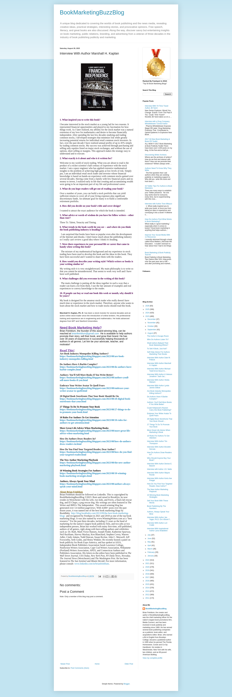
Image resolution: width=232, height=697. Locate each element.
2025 (147, 309)
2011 (147, 598)
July (149, 535)
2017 (147, 577)
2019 (147, 570)
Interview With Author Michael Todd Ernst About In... (158, 370)
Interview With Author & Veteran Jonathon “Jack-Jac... (159, 375)
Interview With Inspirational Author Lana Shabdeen (157, 530)
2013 (147, 591)
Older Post (129, 664)
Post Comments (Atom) (80, 668)
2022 (147, 560)
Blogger (127, 684)
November (152, 323)
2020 (147, 567)
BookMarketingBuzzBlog (92, 12)
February (151, 552)
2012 (147, 595)
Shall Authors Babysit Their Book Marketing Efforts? (157, 344)
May (149, 542)
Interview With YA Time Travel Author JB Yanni (156, 107)
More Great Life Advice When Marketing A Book (158, 431)
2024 (147, 313)
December (152, 319)
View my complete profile (152, 658)
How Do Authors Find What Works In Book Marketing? (158, 220)
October (151, 326)
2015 (147, 584)
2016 (147, 581)
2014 (147, 588)
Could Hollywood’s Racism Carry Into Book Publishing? (159, 409)
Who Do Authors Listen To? (158, 339)
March (150, 549)
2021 (147, 563)
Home (97, 664)
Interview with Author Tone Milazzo (158, 204)
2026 (147, 306)
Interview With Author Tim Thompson (157, 442)
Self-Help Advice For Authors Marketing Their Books (158, 353)
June (150, 538)
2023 (147, 316)
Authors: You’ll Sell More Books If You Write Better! (159, 403)
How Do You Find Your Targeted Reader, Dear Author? (159, 485)
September (152, 330)
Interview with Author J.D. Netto (159, 469)
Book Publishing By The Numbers (156, 507)
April (150, 545)
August (151, 333)
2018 (147, 574)
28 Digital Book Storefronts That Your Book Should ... (159, 420)
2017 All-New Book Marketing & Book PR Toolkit (157, 140)
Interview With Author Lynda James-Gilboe (158, 387)
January (151, 556)
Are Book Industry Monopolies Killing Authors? (159, 392)
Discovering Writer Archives (155, 155)
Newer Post (65, 664)
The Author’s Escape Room (158, 336)
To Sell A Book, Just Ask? (157, 349)
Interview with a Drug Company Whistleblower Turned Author (157, 122)
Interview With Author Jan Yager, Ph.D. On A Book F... (159, 518)
